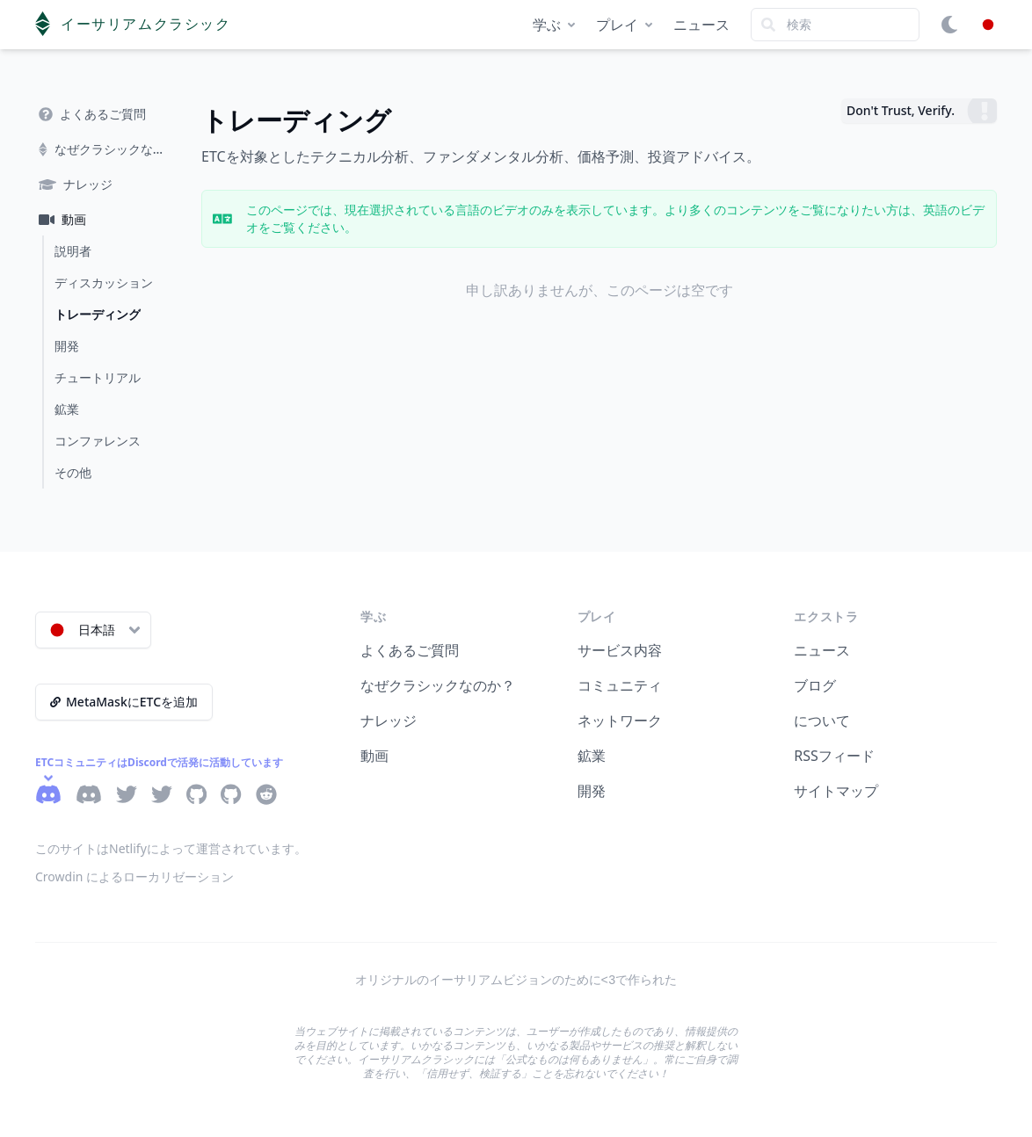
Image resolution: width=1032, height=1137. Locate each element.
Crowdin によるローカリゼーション (134, 876)
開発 (592, 790)
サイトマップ (836, 790)
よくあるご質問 (409, 650)
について (822, 720)
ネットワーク (620, 720)
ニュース (701, 24)
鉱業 (592, 755)
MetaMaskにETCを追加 (124, 701)
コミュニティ (620, 685)
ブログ (815, 685)
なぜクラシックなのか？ (437, 685)
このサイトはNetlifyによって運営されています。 (171, 848)
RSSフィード (834, 755)
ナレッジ (388, 720)
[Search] (835, 24)
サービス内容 (620, 650)
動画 (374, 755)
